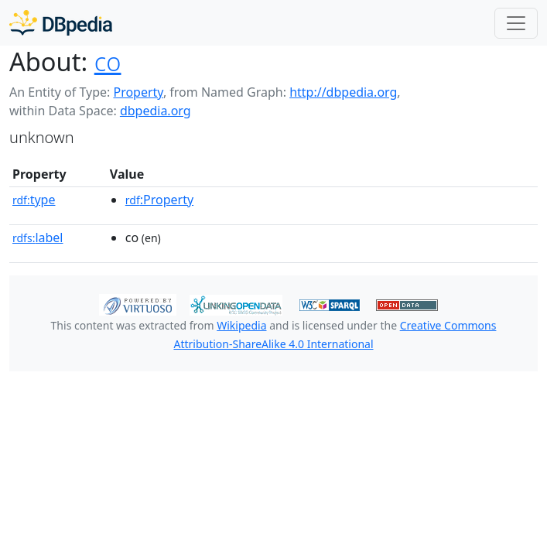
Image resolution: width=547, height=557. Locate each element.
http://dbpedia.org (343, 92)
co (107, 61)
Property (137, 92)
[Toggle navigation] (516, 23)
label (37, 237)
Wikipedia (241, 325)
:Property (159, 199)
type (34, 199)
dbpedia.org (155, 110)
